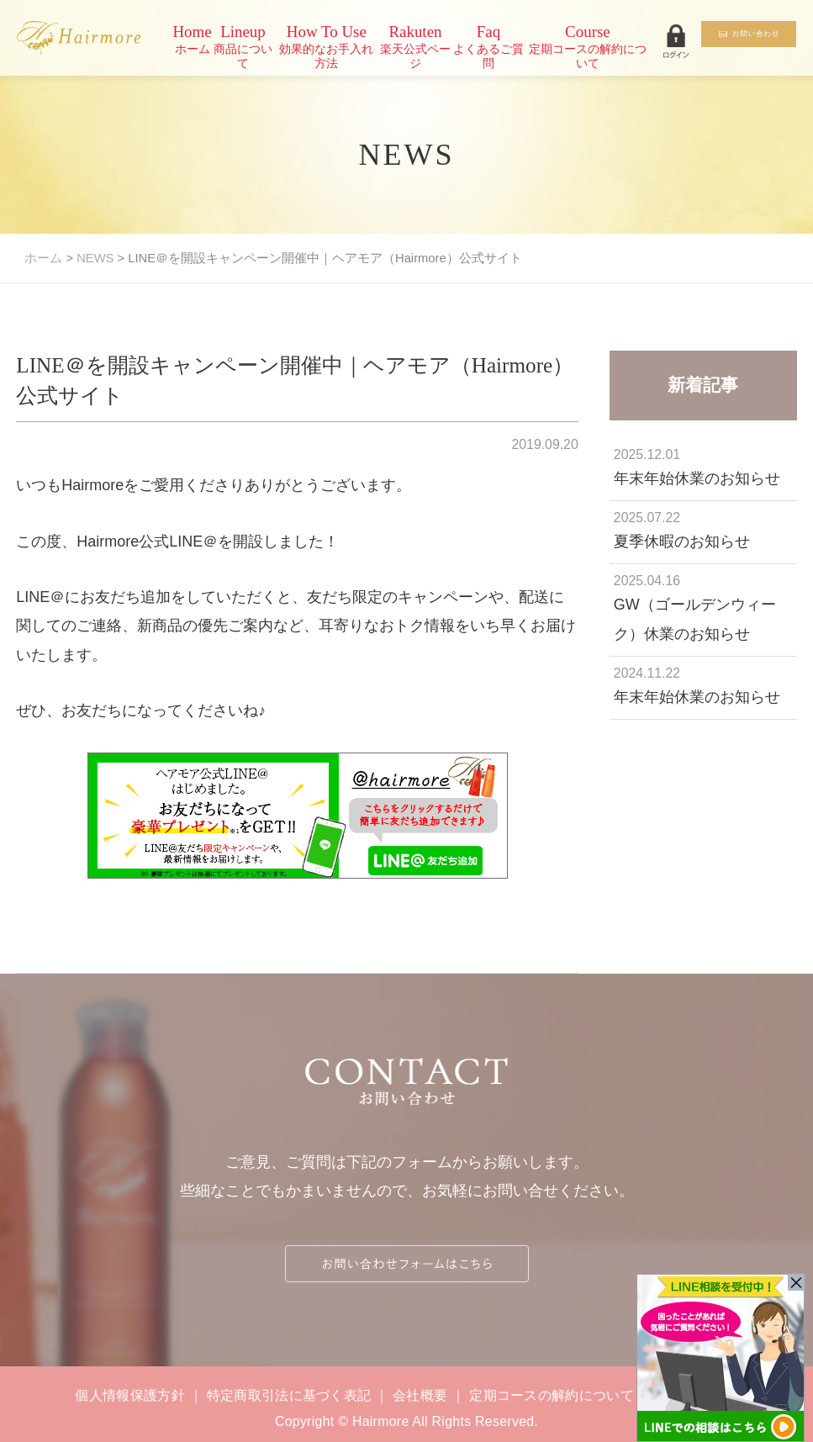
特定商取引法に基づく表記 (289, 1395)
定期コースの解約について (551, 1395)
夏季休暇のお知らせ (682, 541)
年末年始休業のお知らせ (697, 478)
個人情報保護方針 (130, 1395)
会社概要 (420, 1395)
